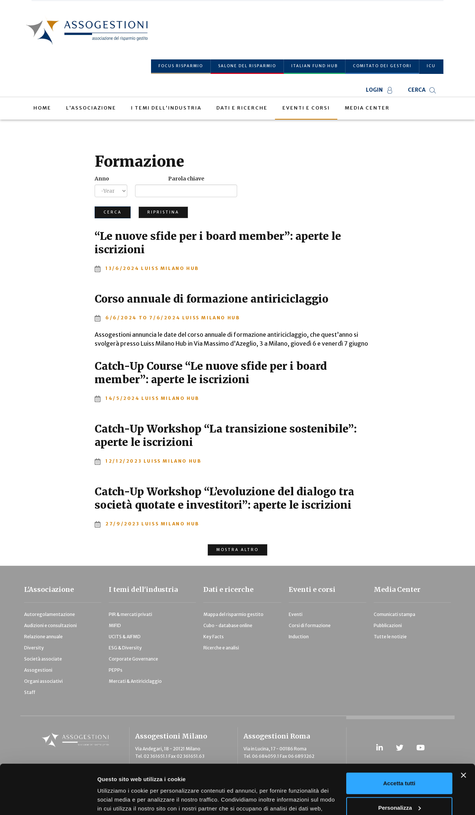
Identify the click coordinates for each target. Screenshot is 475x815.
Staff (29, 692)
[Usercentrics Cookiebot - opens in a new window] (48, 800)
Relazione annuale (43, 636)
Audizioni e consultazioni (50, 625)
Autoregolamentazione (49, 614)
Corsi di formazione (310, 625)
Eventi (295, 614)
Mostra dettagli (117, 800)
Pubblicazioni (388, 625)
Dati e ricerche (228, 589)
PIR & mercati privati (130, 614)
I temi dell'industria (143, 589)
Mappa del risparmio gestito (233, 614)
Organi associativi (43, 681)
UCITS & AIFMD (125, 636)
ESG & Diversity (125, 648)
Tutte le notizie (390, 636)
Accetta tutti (399, 737)
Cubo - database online (227, 625)
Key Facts (213, 636)
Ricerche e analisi (221, 648)
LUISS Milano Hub (170, 268)
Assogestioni (38, 670)
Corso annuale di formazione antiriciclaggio (211, 299)
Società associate (43, 659)
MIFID (115, 625)
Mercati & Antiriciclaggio (135, 681)
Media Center (397, 589)
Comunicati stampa (394, 614)
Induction (299, 636)
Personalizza (399, 761)
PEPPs (115, 670)
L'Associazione (49, 589)
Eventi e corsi (312, 589)
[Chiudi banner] (463, 728)
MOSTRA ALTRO (237, 549)
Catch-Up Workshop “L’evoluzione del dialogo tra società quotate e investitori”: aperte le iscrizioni (224, 498)
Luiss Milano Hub (211, 317)
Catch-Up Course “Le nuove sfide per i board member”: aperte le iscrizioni (211, 372)
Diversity (34, 648)
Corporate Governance (133, 659)
